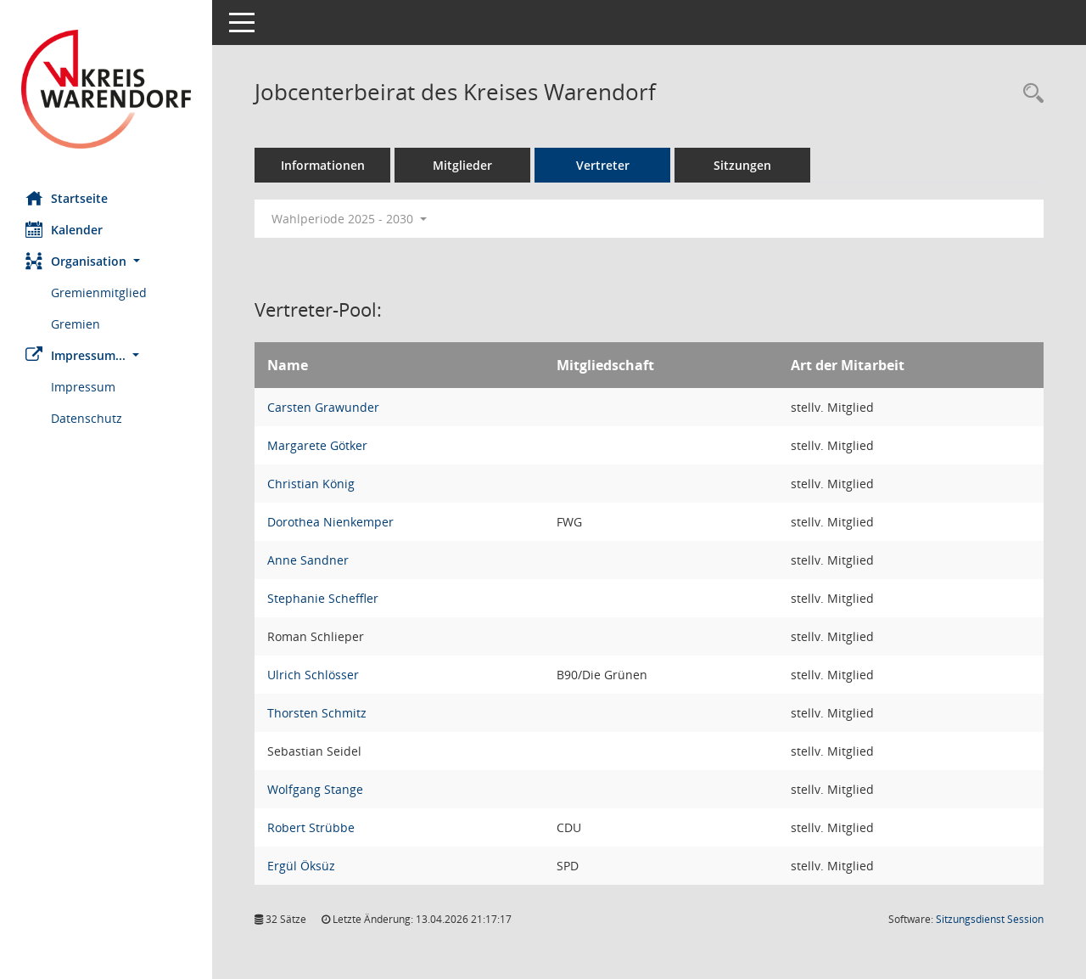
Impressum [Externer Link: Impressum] (83, 387)
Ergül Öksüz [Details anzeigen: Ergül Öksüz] (301, 866)
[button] (106, 261)
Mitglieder (462, 165)
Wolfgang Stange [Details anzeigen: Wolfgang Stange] (315, 789)
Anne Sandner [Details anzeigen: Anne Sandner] (308, 560)
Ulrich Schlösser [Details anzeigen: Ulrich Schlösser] (313, 675)
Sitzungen (742, 165)
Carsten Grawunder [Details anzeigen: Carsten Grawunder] (323, 407)
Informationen (323, 165)
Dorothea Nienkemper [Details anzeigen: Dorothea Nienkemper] (330, 522)
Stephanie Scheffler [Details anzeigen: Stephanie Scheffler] (322, 598)
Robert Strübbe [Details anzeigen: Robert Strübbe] (311, 827)
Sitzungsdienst (990, 919)
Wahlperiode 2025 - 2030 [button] (349, 219)
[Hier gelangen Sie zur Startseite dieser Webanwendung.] (106, 89)
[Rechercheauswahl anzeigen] (1029, 94)
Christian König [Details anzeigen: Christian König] (311, 483)
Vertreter (603, 165)
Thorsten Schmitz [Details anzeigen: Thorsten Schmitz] (317, 713)
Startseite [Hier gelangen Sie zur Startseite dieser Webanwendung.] (66, 197)
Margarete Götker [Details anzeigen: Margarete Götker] (317, 445)
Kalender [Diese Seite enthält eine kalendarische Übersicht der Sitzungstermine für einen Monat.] (64, 229)
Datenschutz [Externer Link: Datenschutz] (86, 418)
